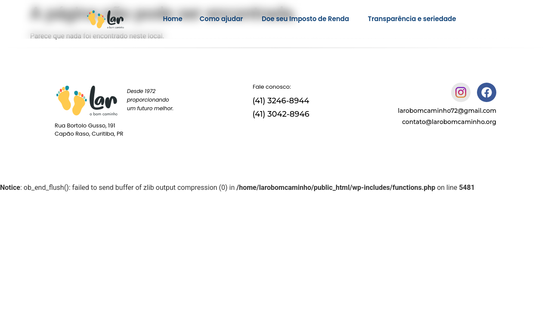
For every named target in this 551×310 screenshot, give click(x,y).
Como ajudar (222, 18)
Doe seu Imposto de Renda (306, 18)
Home (172, 18)
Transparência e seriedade (412, 18)
